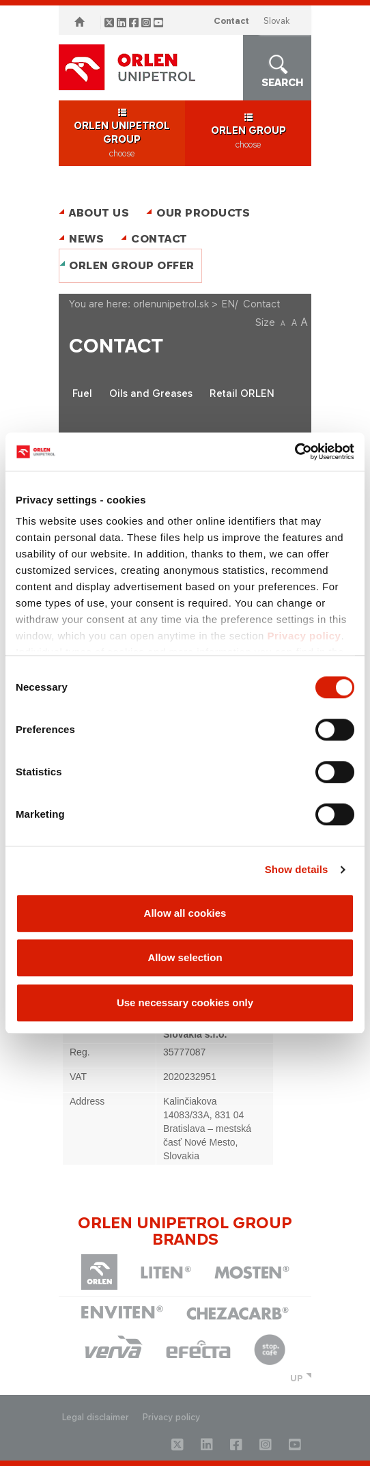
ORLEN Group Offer (132, 265)
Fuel (82, 393)
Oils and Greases (151, 393)
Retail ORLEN (242, 393)
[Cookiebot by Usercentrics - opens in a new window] (294, 451)
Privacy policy (304, 635)
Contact (231, 21)
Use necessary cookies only (185, 1002)
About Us (99, 212)
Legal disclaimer (95, 1417)
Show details (296, 869)
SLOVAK (276, 21)
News (86, 238)
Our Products (203, 212)
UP (296, 1378)
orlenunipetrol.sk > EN (184, 303)
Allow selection (184, 957)
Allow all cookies (185, 913)
